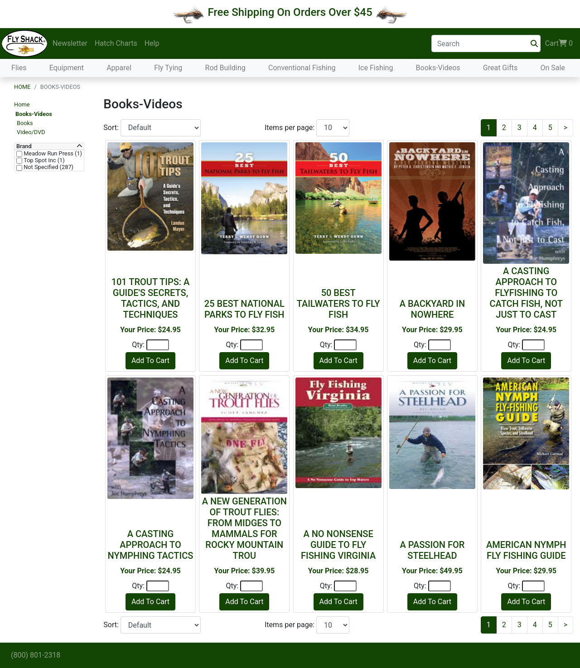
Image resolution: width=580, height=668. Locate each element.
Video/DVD (31, 132)
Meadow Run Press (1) (52, 153)
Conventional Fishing (302, 67)
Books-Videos (438, 67)
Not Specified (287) (47, 167)
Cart (559, 43)
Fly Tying (168, 67)
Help (152, 43)
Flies (18, 67)
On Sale (552, 67)
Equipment (66, 67)
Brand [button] (24, 146)
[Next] (565, 127)
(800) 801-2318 (35, 655)
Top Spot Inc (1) (43, 160)
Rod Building (225, 67)
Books (25, 123)
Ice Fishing (375, 67)
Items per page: (290, 127)
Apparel (118, 67)
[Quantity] (157, 344)
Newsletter (70, 43)
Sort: (112, 127)
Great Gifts (500, 67)
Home (22, 86)
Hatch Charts (116, 43)
